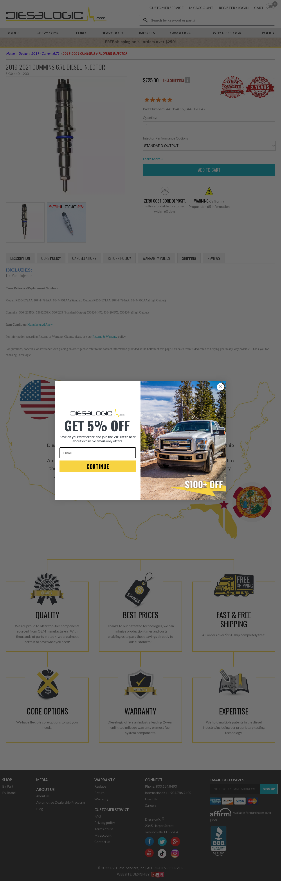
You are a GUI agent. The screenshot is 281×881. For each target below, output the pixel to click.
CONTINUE (97, 466)
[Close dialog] (220, 387)
